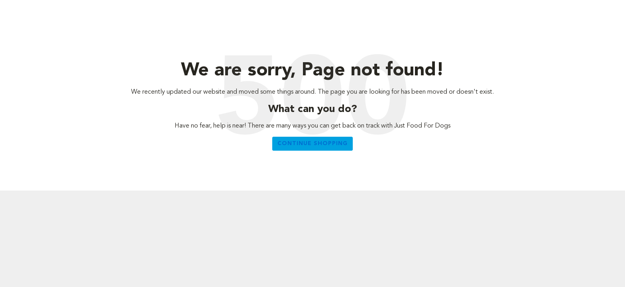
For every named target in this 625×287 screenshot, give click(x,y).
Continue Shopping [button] (312, 143)
